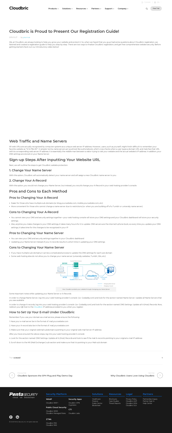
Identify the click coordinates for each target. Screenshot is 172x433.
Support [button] (109, 9)
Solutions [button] (67, 9)
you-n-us (26, 37)
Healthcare (96, 399)
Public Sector (97, 403)
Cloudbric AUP (131, 401)
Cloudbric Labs (74, 413)
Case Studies (114, 401)
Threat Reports (115, 403)
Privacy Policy (131, 399)
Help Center (147, 403)
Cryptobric (72, 405)
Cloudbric (38, 307)
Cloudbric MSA (131, 403)
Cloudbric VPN (74, 403)
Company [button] (123, 9)
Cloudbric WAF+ (52, 403)
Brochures (113, 399)
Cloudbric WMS (52, 411)
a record (17, 358)
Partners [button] (96, 9)
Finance (95, 401)
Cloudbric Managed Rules (56, 413)
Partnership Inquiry (150, 399)
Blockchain (96, 405)
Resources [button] (82, 9)
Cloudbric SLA (131, 405)
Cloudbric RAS (51, 425)
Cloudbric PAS (51, 423)
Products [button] (53, 9)
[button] (159, 2)
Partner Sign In (148, 401)
